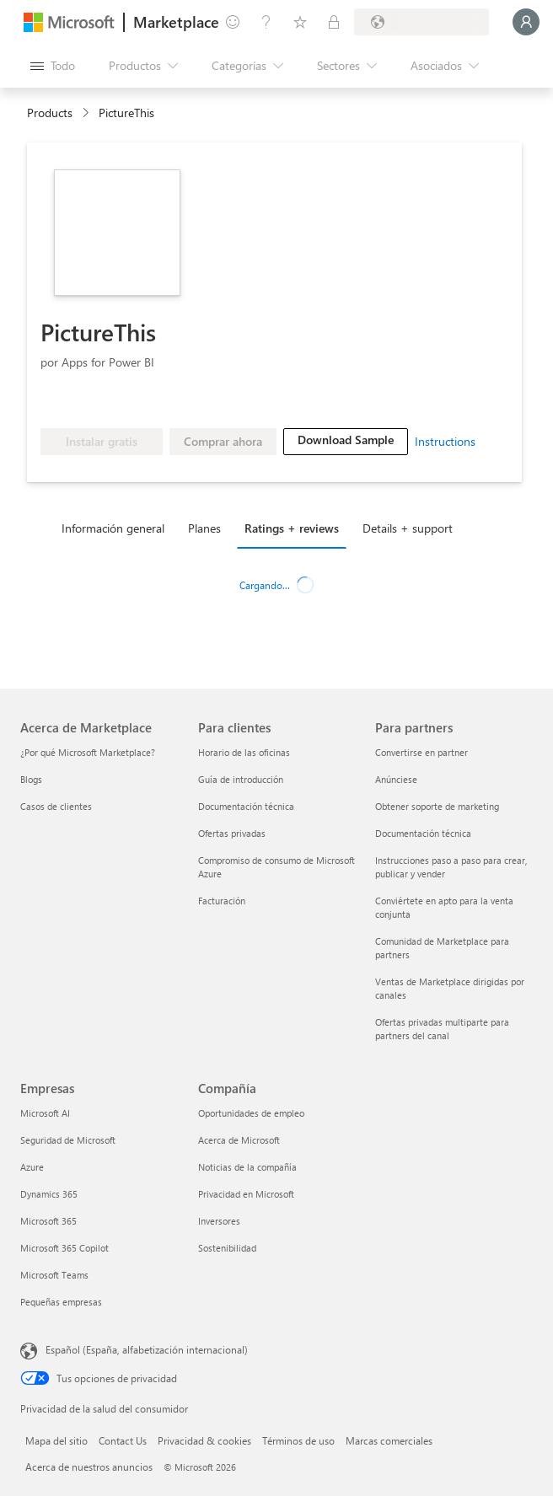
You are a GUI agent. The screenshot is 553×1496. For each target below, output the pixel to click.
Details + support (407, 528)
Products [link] (49, 113)
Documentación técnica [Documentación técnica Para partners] (423, 833)
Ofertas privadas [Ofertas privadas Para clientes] (232, 833)
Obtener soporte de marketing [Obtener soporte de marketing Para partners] (437, 806)
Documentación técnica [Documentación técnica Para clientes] (246, 806)
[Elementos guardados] (300, 22)
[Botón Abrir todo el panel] (53, 66)
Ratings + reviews (291, 528)
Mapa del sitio (56, 1440)
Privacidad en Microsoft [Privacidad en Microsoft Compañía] (246, 1194)
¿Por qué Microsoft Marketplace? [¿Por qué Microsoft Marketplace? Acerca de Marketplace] (87, 752)
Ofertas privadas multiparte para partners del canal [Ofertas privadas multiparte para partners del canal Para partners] (442, 1029)
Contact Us (123, 1440)
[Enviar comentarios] (232, 22)
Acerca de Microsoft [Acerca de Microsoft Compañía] (239, 1140)
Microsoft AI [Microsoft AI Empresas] (45, 1113)
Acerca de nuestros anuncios (89, 1466)
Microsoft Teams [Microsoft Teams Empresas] (54, 1274)
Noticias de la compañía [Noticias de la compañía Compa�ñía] (247, 1167)
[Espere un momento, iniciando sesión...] (526, 21)
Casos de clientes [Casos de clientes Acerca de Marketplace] (56, 806)
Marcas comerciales (389, 1440)
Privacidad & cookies (204, 1440)
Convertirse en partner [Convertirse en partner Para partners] (421, 752)
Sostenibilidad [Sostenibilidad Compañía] (227, 1247)
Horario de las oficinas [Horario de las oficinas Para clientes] (244, 752)
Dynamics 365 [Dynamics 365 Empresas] (49, 1194)
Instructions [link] (445, 441)
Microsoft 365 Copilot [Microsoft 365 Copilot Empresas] (64, 1247)
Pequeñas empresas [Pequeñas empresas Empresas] (61, 1301)
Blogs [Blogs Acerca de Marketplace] (31, 779)
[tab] (117, 527)
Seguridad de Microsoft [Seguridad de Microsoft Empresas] (67, 1140)
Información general (113, 528)
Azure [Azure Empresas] (32, 1167)
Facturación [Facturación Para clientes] (221, 900)
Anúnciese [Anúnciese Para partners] (396, 779)
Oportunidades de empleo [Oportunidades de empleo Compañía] (251, 1113)
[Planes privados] (333, 22)
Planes (204, 528)
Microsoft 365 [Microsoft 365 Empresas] (48, 1220)
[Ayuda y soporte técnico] (266, 22)
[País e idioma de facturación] (421, 21)
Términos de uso (298, 1440)
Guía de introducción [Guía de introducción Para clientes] (240, 779)
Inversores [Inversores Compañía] (219, 1220)
